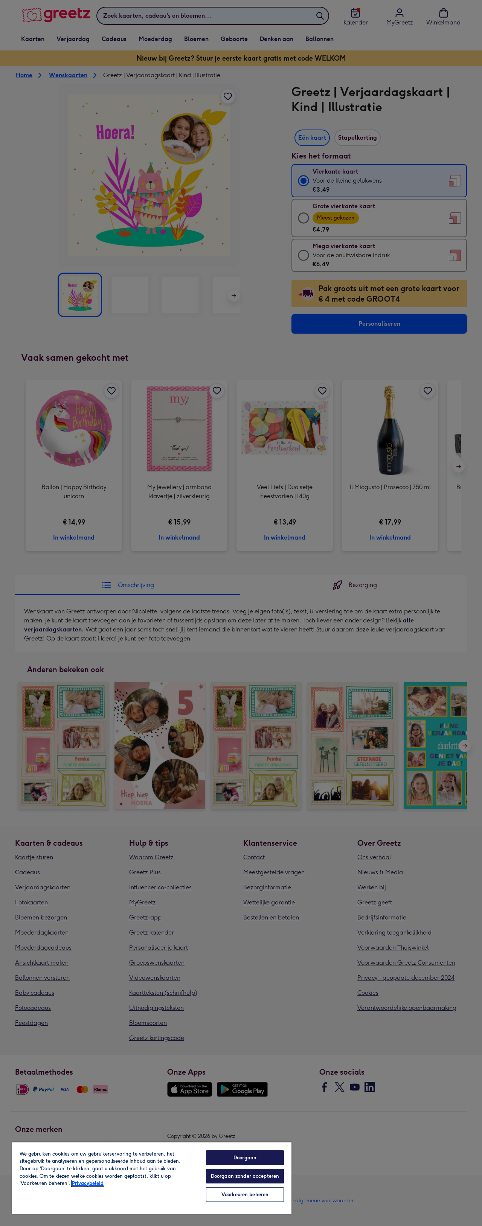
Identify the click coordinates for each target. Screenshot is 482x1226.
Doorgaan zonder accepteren (245, 1176)
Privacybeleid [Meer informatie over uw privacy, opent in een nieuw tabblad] (88, 1183)
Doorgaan (244, 1157)
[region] (151, 1178)
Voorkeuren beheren (244, 1194)
